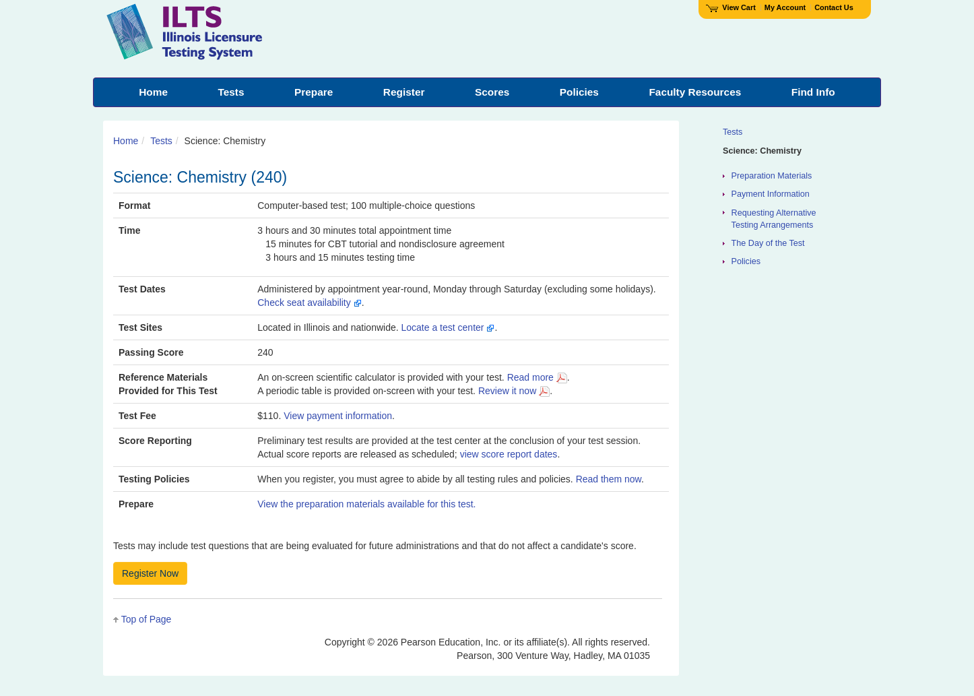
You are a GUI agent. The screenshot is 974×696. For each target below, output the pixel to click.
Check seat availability (309, 302)
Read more (537, 377)
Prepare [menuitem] (313, 92)
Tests (161, 140)
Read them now (608, 479)
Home (125, 140)
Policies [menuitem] (579, 92)
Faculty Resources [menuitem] (695, 92)
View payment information (338, 415)
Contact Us (833, 7)
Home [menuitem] (153, 92)
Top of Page (146, 619)
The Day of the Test (768, 243)
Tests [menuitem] (231, 92)
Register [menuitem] (404, 92)
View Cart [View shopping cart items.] (731, 7)
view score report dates (509, 454)
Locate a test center (448, 327)
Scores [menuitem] (492, 92)
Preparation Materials (772, 176)
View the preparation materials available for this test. (366, 504)
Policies (746, 261)
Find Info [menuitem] (813, 92)
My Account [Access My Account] (785, 7)
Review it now (514, 390)
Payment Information (771, 194)
